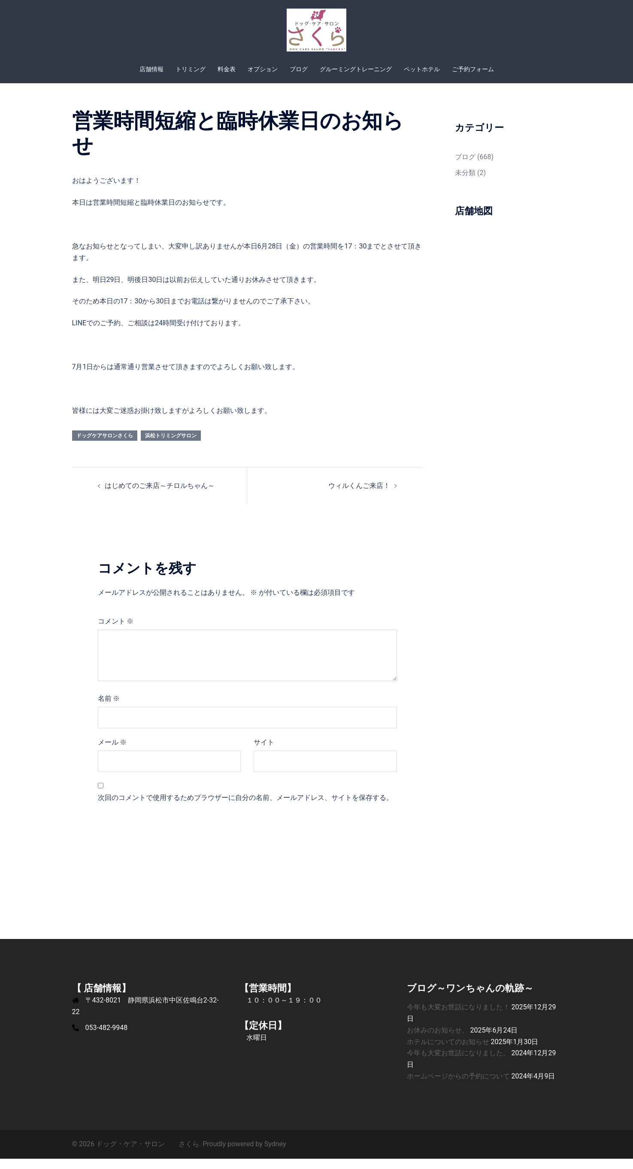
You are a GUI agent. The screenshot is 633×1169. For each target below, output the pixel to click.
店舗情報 (151, 69)
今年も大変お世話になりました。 (458, 1063)
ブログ (299, 69)
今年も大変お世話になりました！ (458, 1017)
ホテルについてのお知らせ (448, 1052)
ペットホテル (422, 69)
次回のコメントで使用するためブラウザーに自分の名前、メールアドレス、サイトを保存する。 (245, 808)
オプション (263, 69)
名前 (109, 709)
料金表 (227, 69)
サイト (264, 752)
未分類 (465, 183)
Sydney (275, 1154)
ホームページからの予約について (458, 1086)
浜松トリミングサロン (171, 446)
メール (112, 752)
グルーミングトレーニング (356, 69)
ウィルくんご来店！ (359, 496)
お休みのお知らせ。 (438, 1040)
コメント (116, 631)
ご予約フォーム (473, 69)
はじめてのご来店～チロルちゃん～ (160, 496)
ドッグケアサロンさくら (104, 446)
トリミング (191, 69)
